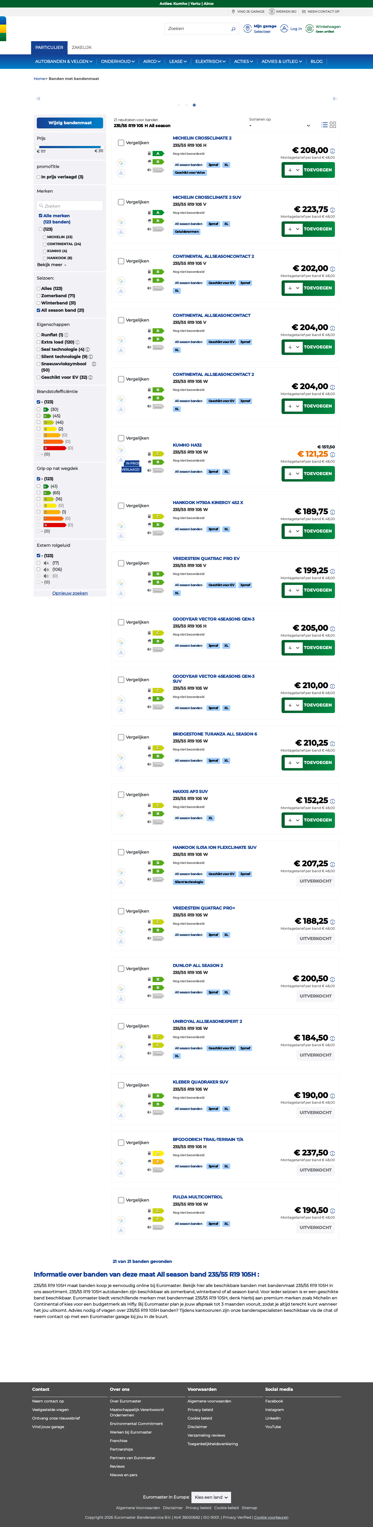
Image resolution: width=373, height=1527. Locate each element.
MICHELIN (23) (60, 265)
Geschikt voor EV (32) (64, 405)
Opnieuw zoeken (70, 621)
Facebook (274, 1474)
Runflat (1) (52, 362)
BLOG (316, 61)
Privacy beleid (200, 1482)
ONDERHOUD (116, 61)
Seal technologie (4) (62, 377)
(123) (48, 257)
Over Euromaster (125, 1474)
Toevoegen (318, 202)
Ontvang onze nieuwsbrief (56, 1491)
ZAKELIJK (81, 47)
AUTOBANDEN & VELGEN (61, 61)
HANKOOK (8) (59, 286)
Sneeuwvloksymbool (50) (63, 395)
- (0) (45, 482)
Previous (37, 112)
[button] (66, 362)
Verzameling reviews (206, 1508)
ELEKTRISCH (208, 61)
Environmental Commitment (136, 1496)
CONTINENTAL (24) (64, 272)
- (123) (47, 429)
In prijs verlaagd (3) (62, 204)
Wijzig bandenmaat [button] (70, 150)
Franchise (118, 1513)
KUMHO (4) (57, 279)
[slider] (37, 175)
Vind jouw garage (48, 1499)
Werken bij (282, 12)
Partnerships (121, 1522)
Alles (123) (51, 316)
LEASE (176, 61)
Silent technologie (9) (64, 384)
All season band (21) (62, 338)
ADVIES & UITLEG (280, 61)
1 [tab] (178, 132)
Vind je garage (247, 12)
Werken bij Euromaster (131, 1505)
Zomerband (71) (58, 323)
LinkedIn (273, 1491)
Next (335, 112)
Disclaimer (197, 1499)
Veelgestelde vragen (50, 1482)
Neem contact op (320, 12)
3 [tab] (194, 132)
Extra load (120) (57, 370)
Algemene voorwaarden (209, 1474)
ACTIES (241, 61)
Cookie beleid (200, 1491)
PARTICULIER (49, 47)
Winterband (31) (58, 331)
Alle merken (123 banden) (56, 246)
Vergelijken (137, 170)
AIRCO (149, 61)
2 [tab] (186, 132)
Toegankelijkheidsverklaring (213, 1516)
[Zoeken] (196, 28)
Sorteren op (260, 147)
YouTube (273, 1499)
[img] (121, 182)
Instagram (274, 1482)
